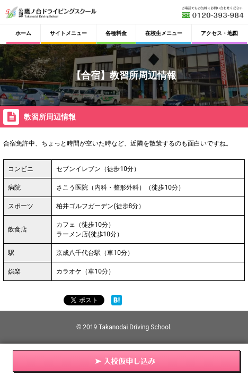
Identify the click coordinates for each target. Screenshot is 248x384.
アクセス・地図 (219, 33)
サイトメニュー (68, 33)
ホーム (23, 33)
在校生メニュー (163, 33)
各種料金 (116, 33)
